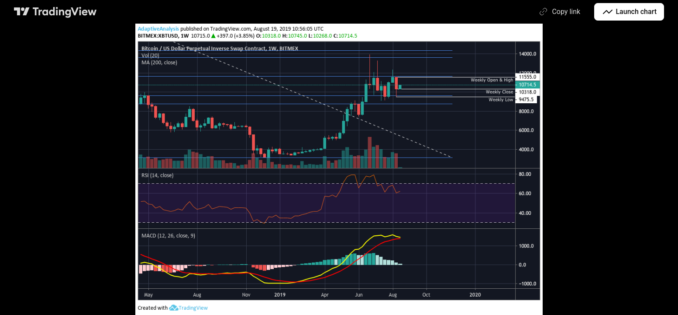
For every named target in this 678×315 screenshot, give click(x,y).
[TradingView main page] (55, 12)
